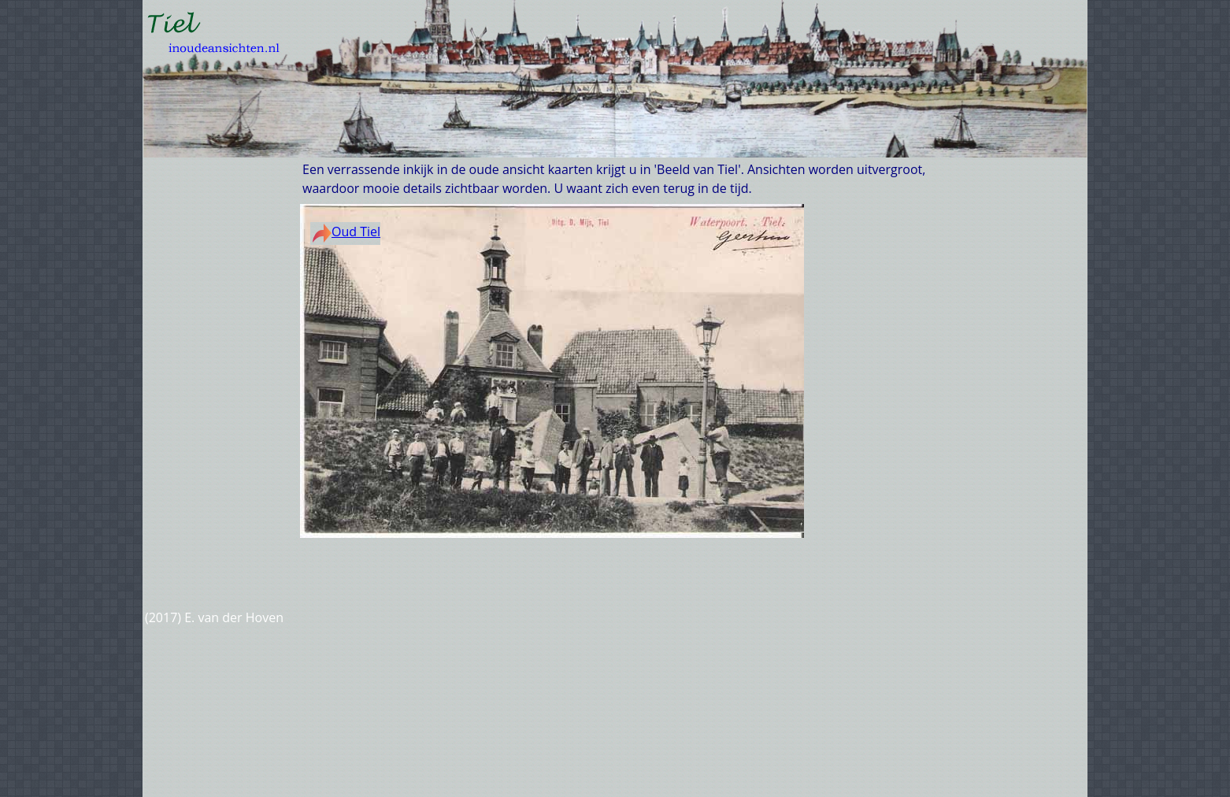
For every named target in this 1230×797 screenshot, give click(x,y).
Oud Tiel (346, 231)
